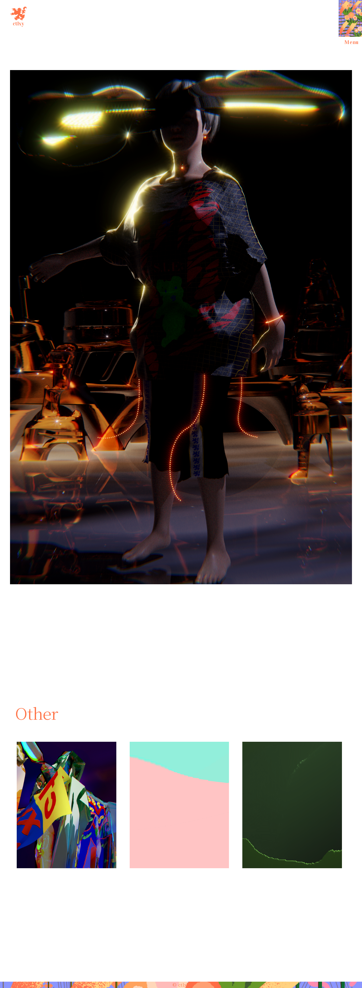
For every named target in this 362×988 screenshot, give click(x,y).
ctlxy (18, 15)
